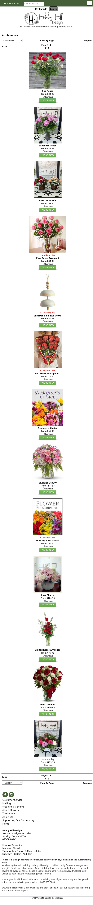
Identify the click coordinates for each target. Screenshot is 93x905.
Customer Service (12, 799)
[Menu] (89, 3)
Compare (87, 40)
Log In (53, 8)
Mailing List (8, 803)
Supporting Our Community (18, 820)
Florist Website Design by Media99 (46, 897)
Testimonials (9, 813)
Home (5, 823)
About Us (7, 817)
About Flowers (10, 810)
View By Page (47, 40)
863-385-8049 (11, 3)
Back (4, 46)
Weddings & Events (13, 806)
